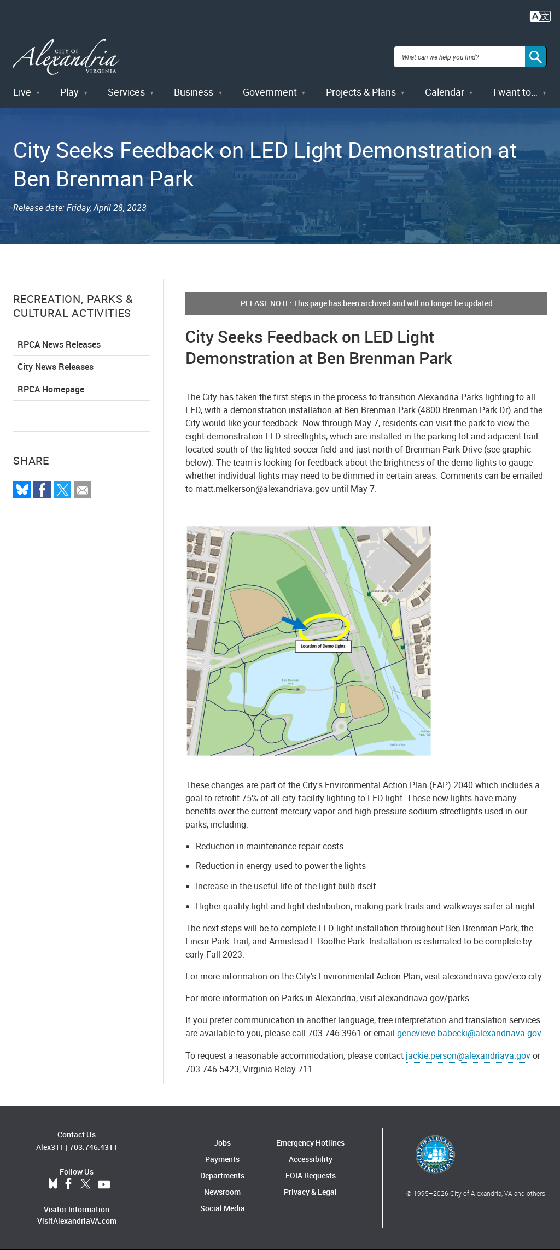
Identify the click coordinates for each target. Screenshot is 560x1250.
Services (126, 91)
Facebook (68, 1184)
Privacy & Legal (310, 1192)
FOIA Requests (310, 1175)
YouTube (104, 1184)
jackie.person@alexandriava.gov (468, 1055)
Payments (222, 1159)
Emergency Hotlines (310, 1142)
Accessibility (310, 1159)
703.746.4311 (93, 1147)
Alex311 (50, 1147)
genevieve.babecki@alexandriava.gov (469, 1033)
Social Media (222, 1208)
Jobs (222, 1142)
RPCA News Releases (59, 344)
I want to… (515, 91)
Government (270, 91)
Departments (222, 1175)
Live (22, 91)
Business (193, 91)
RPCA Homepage (51, 389)
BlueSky (53, 1184)
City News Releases (56, 367)
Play (69, 91)
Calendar (444, 91)
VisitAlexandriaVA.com (76, 1221)
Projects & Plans (361, 91)
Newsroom (222, 1192)
